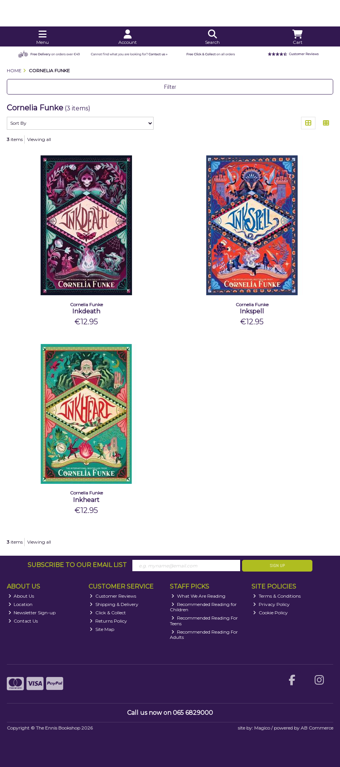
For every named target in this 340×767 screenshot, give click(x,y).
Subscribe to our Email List (77, 565)
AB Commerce (317, 728)
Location (20, 604)
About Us (21, 596)
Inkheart (86, 500)
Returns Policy (108, 621)
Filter (170, 87)
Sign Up (277, 565)
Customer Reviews (113, 596)
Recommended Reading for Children (203, 606)
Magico (262, 728)
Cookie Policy (270, 612)
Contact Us (23, 621)
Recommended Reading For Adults (204, 634)
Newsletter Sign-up (32, 612)
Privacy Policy (271, 604)
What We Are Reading (198, 596)
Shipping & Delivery (114, 604)
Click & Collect (108, 612)
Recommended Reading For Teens (204, 620)
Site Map (102, 629)
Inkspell (252, 311)
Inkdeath (86, 311)
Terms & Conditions (277, 596)
